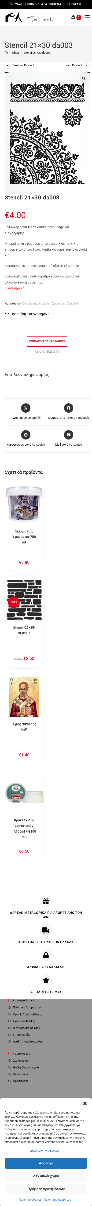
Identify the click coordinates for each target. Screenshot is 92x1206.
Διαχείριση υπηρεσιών (44, 1150)
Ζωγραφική (21, 1060)
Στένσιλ (73, 303)
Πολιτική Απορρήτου (57, 1199)
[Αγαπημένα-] (50, 4)
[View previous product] (8, 65)
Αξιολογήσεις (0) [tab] (47, 351)
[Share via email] (68, 438)
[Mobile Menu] (85, 17)
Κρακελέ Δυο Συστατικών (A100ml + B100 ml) (24, 828)
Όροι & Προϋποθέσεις (27, 1014)
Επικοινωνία (21, 1034)
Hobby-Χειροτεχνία (26, 1067)
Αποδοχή (46, 1163)
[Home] (6, 52)
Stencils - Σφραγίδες (52, 303)
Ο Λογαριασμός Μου (26, 1028)
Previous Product (23, 65)
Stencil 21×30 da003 (36, 52)
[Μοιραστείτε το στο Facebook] (68, 411)
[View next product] (86, 65)
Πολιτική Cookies (30, 1199)
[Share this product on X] (25, 411)
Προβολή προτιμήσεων (46, 1189)
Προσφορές (21, 1081)
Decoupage (29, 303)
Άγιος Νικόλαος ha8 (24, 726)
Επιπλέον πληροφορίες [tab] (47, 341)
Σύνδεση (73, 4)
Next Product (74, 65)
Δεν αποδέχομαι (46, 1176)
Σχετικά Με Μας (24, 1021)
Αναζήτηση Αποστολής (28, 1041)
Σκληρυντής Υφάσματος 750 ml (24, 536)
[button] (85, 1103)
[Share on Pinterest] (26, 438)
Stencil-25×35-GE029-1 (24, 630)
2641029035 (22, 4)
